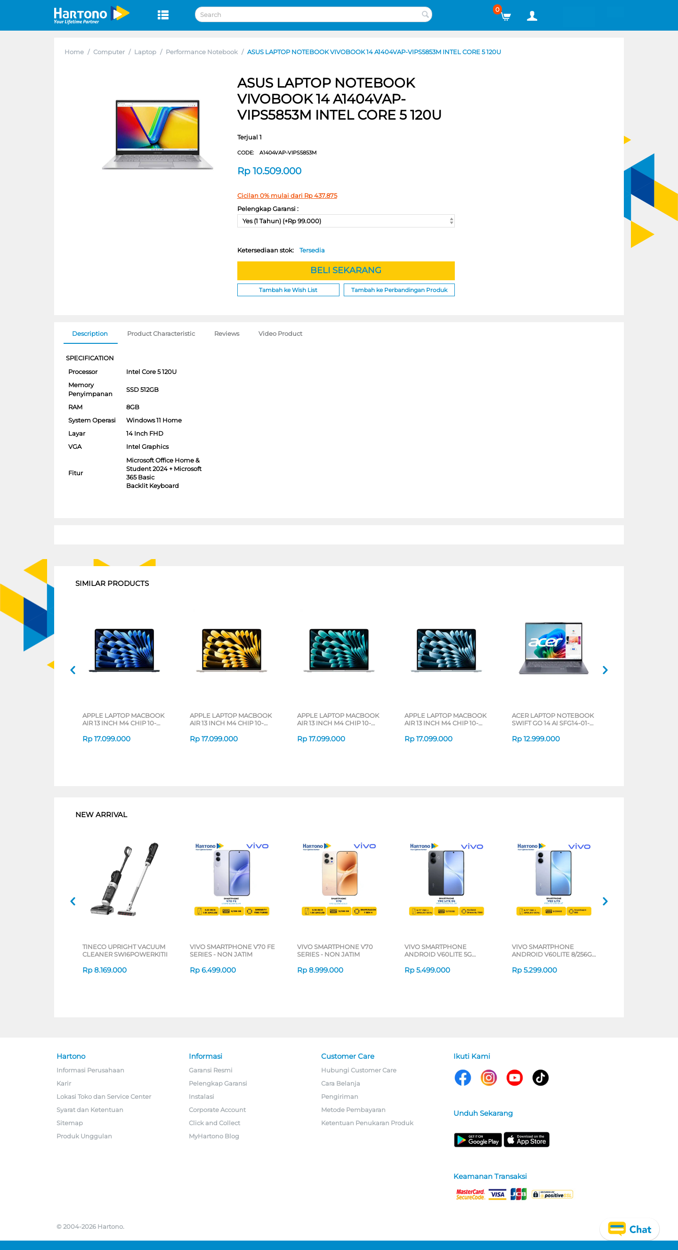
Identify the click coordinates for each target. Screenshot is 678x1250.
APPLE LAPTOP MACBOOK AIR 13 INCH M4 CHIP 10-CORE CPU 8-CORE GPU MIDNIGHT (123, 719)
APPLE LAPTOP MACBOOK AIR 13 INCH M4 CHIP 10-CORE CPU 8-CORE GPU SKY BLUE (447, 719)
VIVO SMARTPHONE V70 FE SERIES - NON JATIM (232, 950)
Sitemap (69, 1123)
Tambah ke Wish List (288, 289)
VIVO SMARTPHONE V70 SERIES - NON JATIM (335, 950)
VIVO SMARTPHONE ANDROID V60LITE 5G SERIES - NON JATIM (438, 950)
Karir (63, 1083)
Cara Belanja (340, 1083)
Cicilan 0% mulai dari (287, 195)
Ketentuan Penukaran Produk (367, 1123)
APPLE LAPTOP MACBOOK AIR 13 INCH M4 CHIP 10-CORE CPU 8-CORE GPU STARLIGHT (231, 719)
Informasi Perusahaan (90, 1070)
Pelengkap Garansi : (268, 208)
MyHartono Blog (214, 1136)
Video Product (280, 333)
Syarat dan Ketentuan (89, 1109)
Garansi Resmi (211, 1070)
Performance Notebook (202, 52)
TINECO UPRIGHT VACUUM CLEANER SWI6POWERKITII (125, 950)
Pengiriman (339, 1096)
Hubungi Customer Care (358, 1070)
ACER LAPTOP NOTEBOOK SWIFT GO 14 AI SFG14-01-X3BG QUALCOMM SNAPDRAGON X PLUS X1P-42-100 (554, 719)
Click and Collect (214, 1123)
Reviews (226, 333)
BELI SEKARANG (345, 270)
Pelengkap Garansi (218, 1083)
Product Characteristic (161, 333)
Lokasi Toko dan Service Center (103, 1096)
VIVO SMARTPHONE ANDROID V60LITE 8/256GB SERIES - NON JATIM (554, 950)
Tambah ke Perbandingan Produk (399, 289)
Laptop (145, 52)
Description (90, 333)
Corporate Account (217, 1109)
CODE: (277, 152)
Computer (109, 52)
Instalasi (201, 1096)
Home (74, 52)
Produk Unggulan (84, 1136)
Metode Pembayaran (353, 1109)
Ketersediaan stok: (281, 250)
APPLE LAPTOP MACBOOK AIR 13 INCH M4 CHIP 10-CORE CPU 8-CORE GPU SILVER (338, 719)
